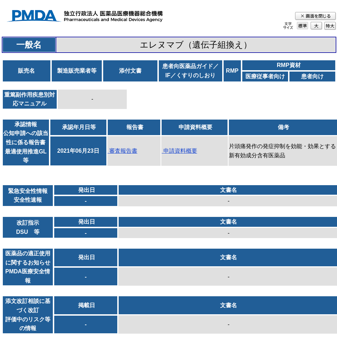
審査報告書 (122, 151)
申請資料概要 (179, 151)
